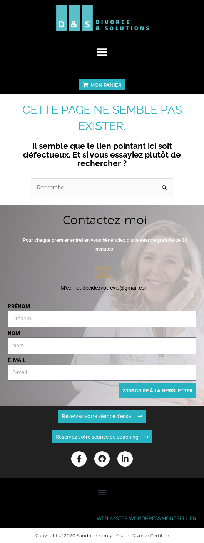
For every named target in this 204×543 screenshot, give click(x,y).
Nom (14, 333)
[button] (102, 52)
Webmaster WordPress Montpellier (146, 518)
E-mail (17, 360)
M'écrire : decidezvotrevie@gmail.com (104, 288)
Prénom (19, 306)
